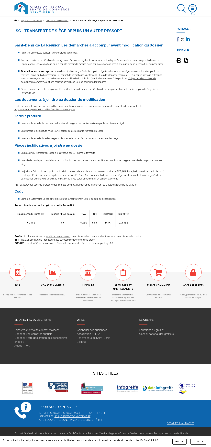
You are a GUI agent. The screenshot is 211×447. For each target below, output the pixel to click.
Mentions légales (108, 433)
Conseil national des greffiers (156, 333)
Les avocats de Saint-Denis (93, 337)
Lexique (81, 341)
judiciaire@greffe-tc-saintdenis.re (84, 413)
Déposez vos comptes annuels (33, 333)
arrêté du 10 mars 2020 (58, 236)
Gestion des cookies (141, 433)
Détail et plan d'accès (180, 423)
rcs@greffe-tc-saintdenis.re (72, 416)
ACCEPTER (198, 441)
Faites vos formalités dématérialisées (36, 330)
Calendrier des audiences (92, 330)
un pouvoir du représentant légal (37, 153)
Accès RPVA (22, 345)
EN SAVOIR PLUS (149, 440)
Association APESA (88, 333)
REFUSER (179, 441)
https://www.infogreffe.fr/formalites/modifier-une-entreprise (44, 109)
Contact (123, 433)
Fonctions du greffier (151, 330)
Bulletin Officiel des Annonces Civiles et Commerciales (53, 243)
